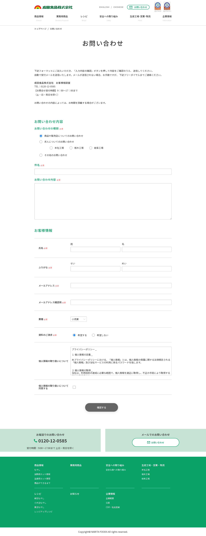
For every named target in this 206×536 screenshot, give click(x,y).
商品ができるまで (42, 483)
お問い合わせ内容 (103, 198)
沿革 (108, 502)
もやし (37, 469)
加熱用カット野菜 (42, 474)
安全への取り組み (115, 465)
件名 (103, 169)
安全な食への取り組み (116, 469)
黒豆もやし (39, 507)
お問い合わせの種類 (48, 128)
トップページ (40, 29)
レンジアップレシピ (43, 511)
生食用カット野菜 (42, 478)
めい (147, 266)
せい (95, 266)
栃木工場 (146, 474)
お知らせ (74, 493)
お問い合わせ (138, 7)
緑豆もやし (39, 498)
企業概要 (110, 498)
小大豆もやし (40, 502)
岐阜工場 (146, 478)
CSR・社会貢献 (113, 507)
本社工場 (146, 469)
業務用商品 (76, 465)
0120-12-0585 (48, 86)
